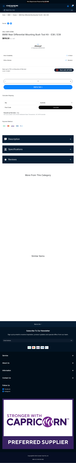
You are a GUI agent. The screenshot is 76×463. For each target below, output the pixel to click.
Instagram (6, 391)
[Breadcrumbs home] (3, 15)
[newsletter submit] (71, 340)
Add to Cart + (38, 87)
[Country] (55, 103)
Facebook (6, 389)
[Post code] (20, 107)
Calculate (56, 107)
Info (38, 44)
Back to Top (38, 324)
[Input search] (38, 10)
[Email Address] (38, 340)
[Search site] (71, 10)
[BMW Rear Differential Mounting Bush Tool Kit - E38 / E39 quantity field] (38, 81)
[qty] (20, 103)
